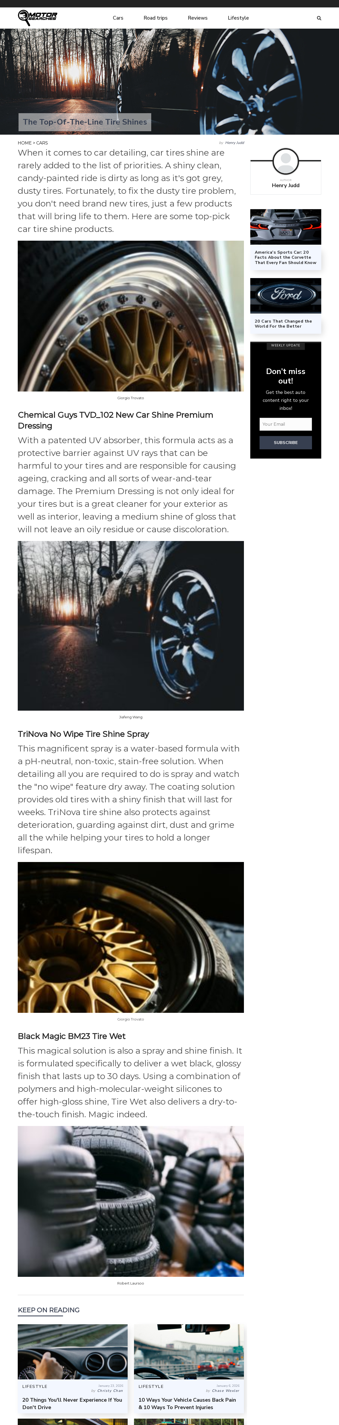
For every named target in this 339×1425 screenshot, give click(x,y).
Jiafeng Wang (130, 717)
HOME (25, 143)
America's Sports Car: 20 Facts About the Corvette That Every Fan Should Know (286, 257)
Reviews (198, 18)
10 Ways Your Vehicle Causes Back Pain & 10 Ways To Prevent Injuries (187, 1403)
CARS (42, 143)
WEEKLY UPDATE (285, 346)
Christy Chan (110, 1390)
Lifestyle (238, 18)
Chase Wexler (225, 1390)
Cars (118, 18)
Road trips (156, 18)
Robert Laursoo (130, 1283)
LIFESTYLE (35, 1386)
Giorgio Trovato (130, 398)
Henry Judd (234, 142)
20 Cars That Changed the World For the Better (283, 323)
